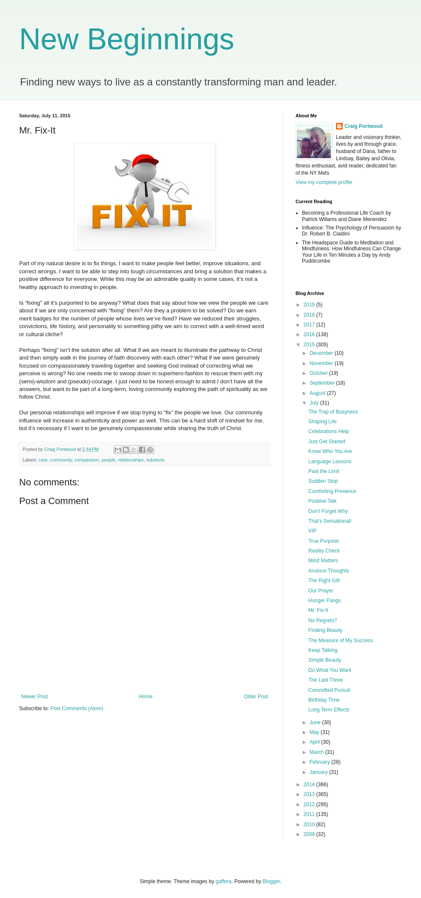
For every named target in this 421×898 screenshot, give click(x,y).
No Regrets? (322, 620)
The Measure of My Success (340, 640)
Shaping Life (322, 422)
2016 (310, 334)
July (315, 403)
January (319, 772)
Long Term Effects (328, 710)
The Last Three (325, 680)
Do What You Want (329, 670)
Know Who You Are (330, 451)
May (315, 732)
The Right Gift (324, 581)
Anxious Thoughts (328, 571)
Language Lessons (329, 462)
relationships (131, 459)
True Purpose (323, 541)
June (316, 722)
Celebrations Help (328, 431)
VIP (312, 531)
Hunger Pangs (324, 600)
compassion (86, 459)
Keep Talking (323, 650)
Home (146, 697)
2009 (310, 834)
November (322, 363)
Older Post (256, 697)
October (319, 373)
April (315, 742)
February (320, 762)
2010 (310, 824)
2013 (310, 794)
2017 (310, 325)
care (43, 459)
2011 (310, 814)
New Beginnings (126, 39)
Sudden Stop (323, 481)
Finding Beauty (325, 630)
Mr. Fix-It (318, 610)
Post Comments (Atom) (76, 708)
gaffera (223, 881)
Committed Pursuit (329, 690)
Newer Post (34, 697)
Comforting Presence (332, 491)
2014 (310, 785)
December (322, 353)
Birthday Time (323, 700)
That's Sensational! (330, 521)
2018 (310, 315)
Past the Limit (323, 471)
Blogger (271, 881)
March (317, 752)
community (61, 459)
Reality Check (324, 551)
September (323, 383)
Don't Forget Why (328, 511)
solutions (155, 459)
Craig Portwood (363, 126)
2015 (310, 345)
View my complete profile (324, 182)
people (108, 459)
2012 (310, 804)
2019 (310, 305)
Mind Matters (323, 561)
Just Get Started (326, 442)
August (318, 393)
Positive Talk (322, 501)
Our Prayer (320, 591)
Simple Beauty (324, 660)
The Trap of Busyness (333, 412)
